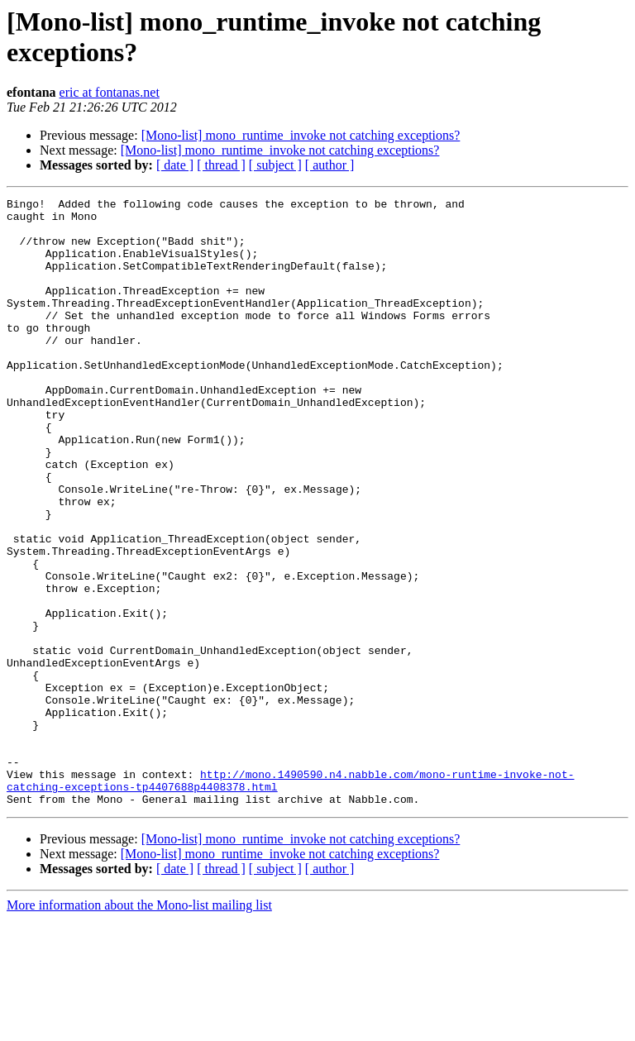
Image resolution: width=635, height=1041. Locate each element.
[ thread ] (221, 165)
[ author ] (330, 165)
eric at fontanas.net (110, 92)
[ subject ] (275, 165)
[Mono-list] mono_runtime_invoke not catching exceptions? (301, 135)
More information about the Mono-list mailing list (139, 1027)
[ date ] (174, 165)
